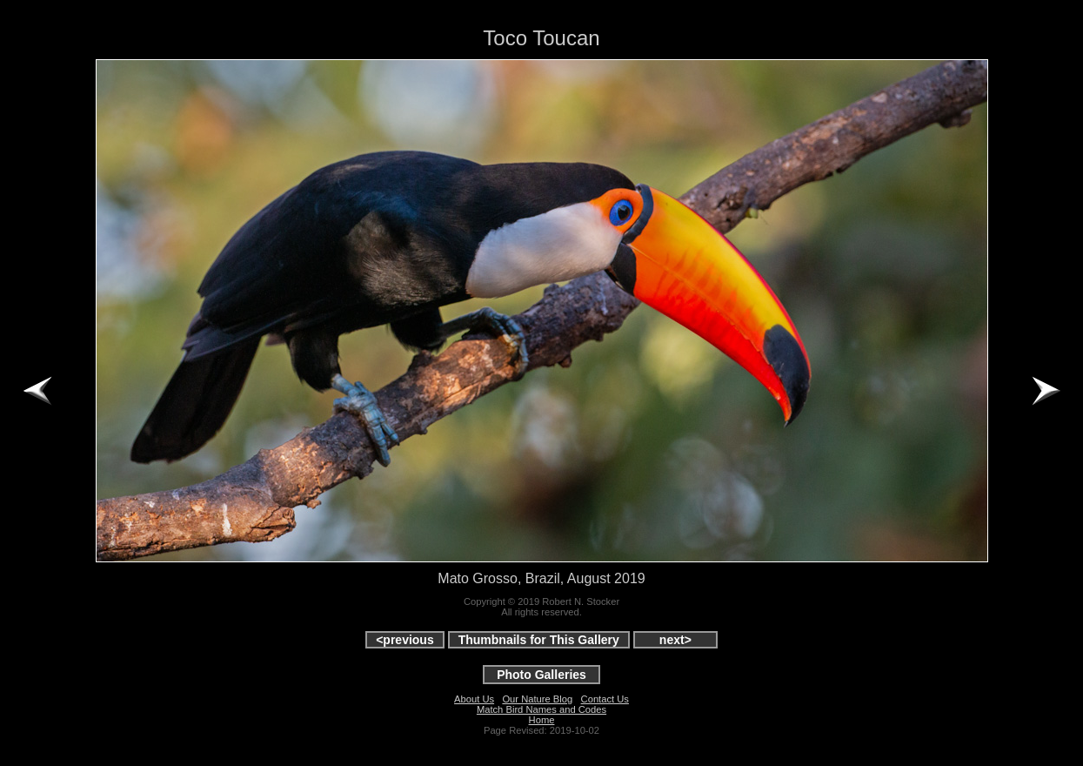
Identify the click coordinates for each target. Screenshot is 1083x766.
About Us (474, 699)
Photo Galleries (541, 675)
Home (542, 720)
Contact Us (605, 699)
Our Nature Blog (537, 699)
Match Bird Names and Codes (541, 709)
